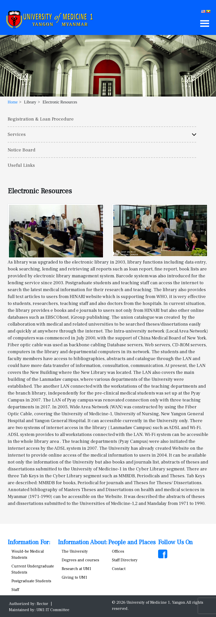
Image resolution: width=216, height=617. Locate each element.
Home (13, 102)
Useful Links (21, 165)
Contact (118, 568)
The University (75, 551)
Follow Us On (175, 542)
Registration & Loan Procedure (41, 119)
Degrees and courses (80, 560)
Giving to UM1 (74, 577)
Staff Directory (125, 560)
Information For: (29, 542)
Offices (118, 551)
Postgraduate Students (31, 581)
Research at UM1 (76, 568)
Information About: (82, 542)
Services (17, 134)
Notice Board (21, 150)
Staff (15, 589)
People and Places (132, 542)
